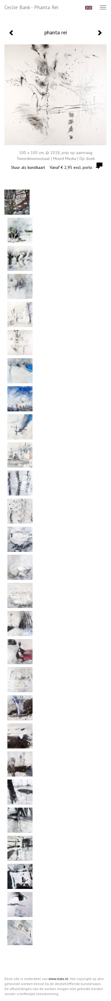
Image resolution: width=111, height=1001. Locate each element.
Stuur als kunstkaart (55, 167)
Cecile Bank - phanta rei (31, 7)
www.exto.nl (58, 978)
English (88, 7)
